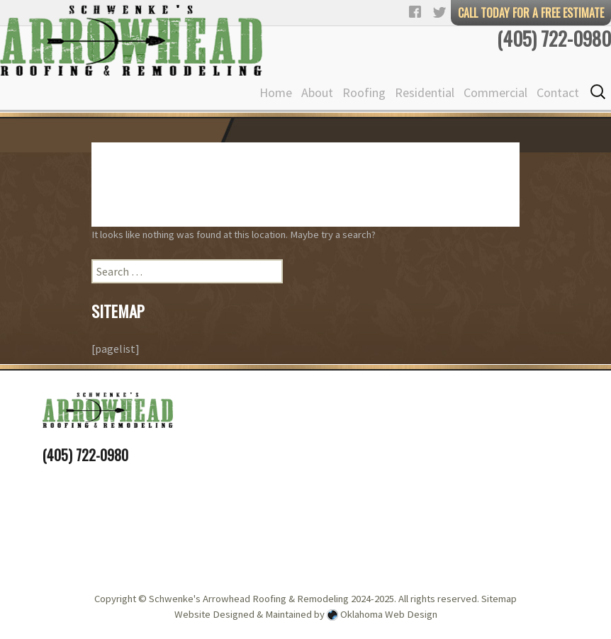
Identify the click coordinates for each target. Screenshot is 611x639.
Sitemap (499, 598)
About (317, 92)
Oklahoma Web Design (388, 614)
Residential (424, 92)
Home (275, 92)
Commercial (495, 92)
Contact (558, 92)
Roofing (364, 92)
